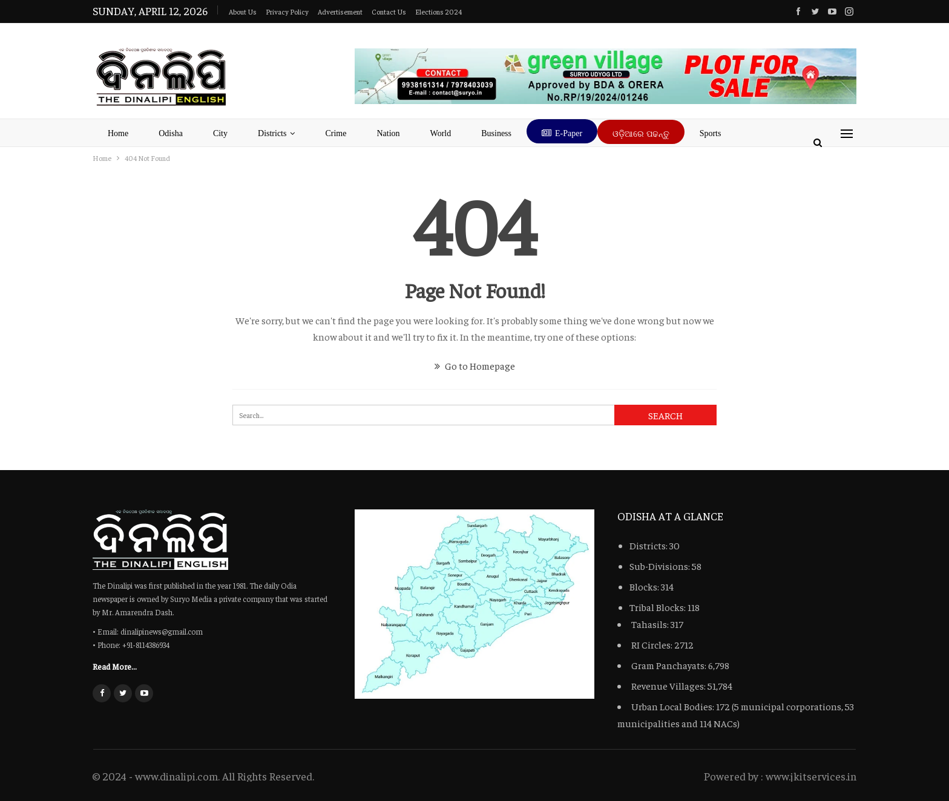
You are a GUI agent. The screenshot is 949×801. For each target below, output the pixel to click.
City (220, 133)
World (441, 133)
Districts (272, 133)
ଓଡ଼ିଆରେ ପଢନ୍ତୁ (640, 134)
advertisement (340, 11)
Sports (710, 133)
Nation (387, 133)
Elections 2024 (438, 11)
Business (496, 133)
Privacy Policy (287, 11)
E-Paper (562, 133)
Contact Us (389, 11)
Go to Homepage (475, 365)
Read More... (115, 666)
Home (118, 133)
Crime (335, 133)
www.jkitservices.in (811, 776)
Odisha (171, 133)
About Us (243, 11)
